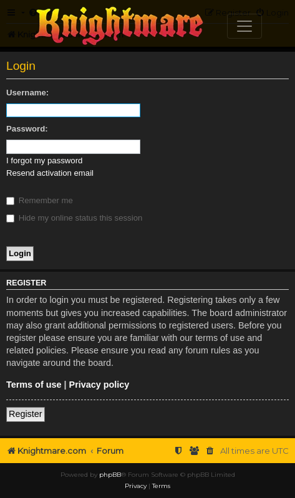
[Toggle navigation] (244, 26)
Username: (27, 92)
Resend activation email (50, 173)
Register (25, 414)
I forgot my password (44, 160)
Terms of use (34, 385)
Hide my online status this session (74, 218)
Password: (27, 128)
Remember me (39, 200)
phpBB (110, 475)
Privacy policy (99, 385)
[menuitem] (210, 451)
